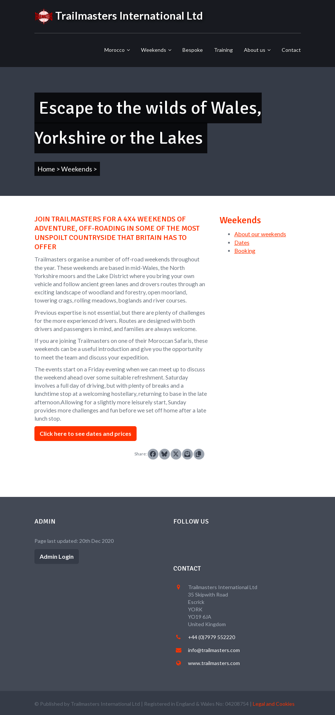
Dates (241, 242)
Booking (244, 250)
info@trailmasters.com (214, 650)
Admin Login (57, 556)
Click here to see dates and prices (85, 433)
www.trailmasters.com (214, 663)
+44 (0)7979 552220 (211, 637)
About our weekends (260, 234)
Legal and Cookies (274, 704)
